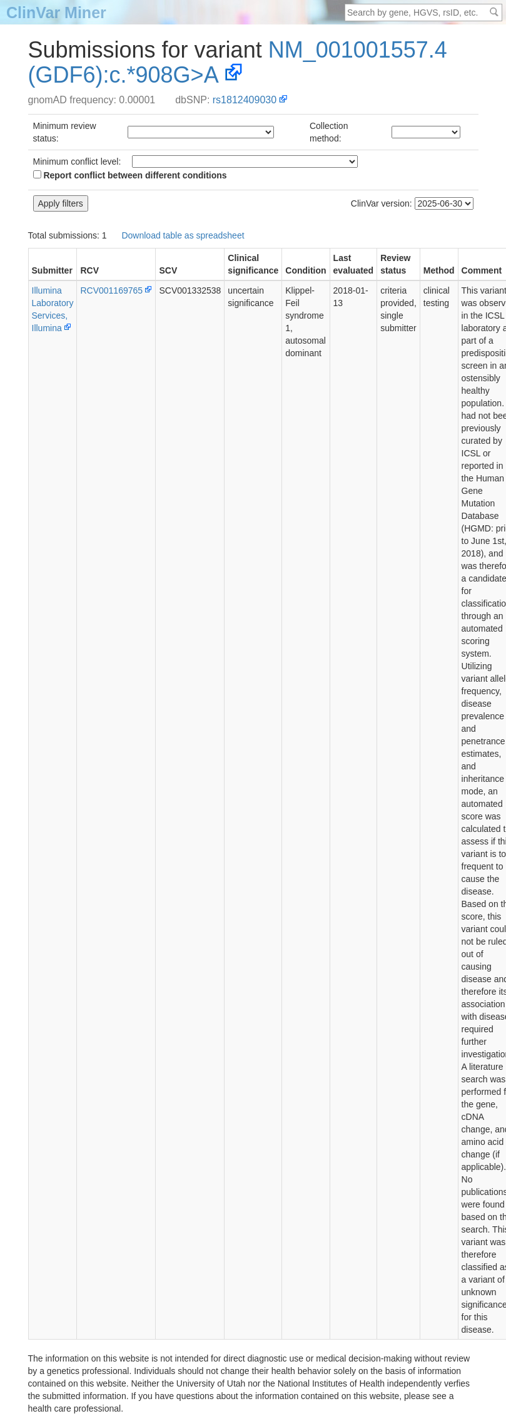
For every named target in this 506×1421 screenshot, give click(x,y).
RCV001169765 (111, 290)
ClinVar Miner (56, 12)
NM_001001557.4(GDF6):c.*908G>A (237, 62)
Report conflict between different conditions (130, 175)
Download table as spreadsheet (182, 235)
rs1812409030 (244, 100)
